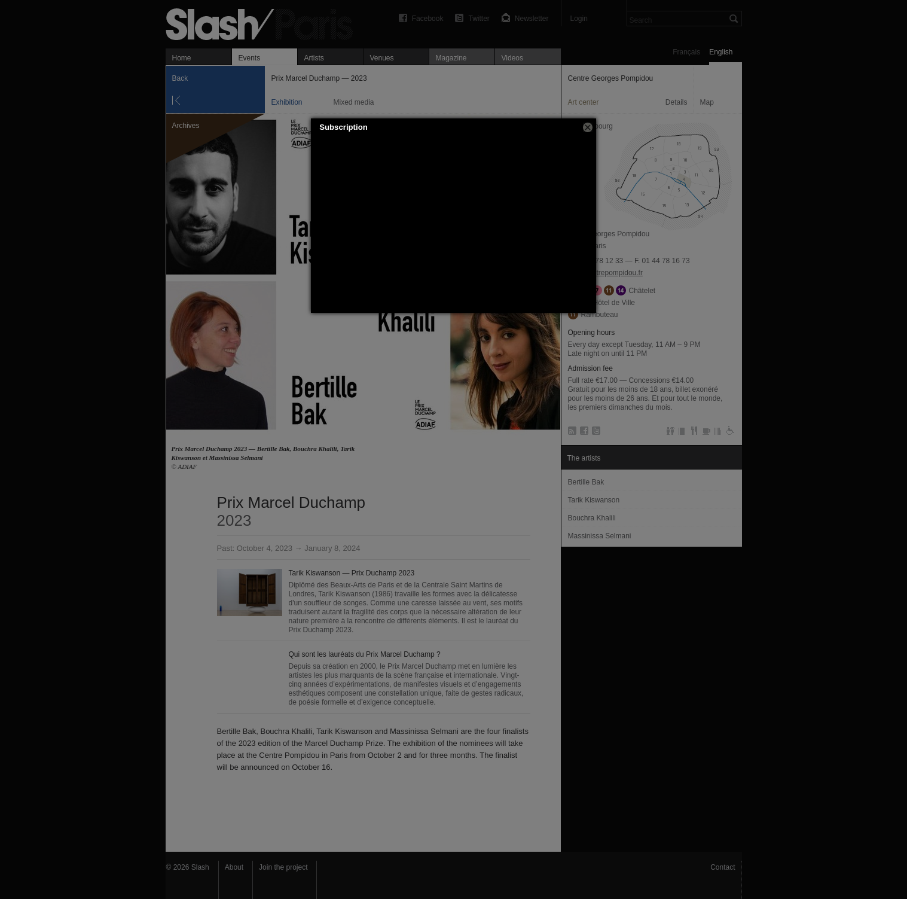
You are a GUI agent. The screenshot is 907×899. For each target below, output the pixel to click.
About (234, 867)
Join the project (283, 867)
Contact (722, 867)
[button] (588, 127)
